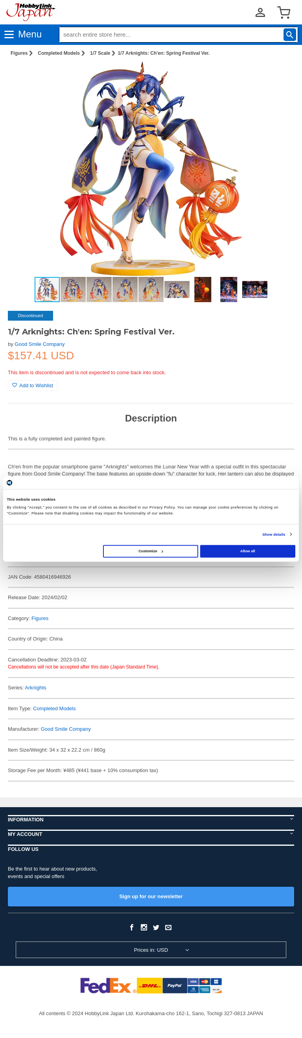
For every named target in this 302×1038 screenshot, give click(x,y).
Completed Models (59, 53)
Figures (19, 53)
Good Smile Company (39, 344)
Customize (150, 551)
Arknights (35, 688)
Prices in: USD (151, 950)
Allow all (247, 551)
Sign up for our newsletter (150, 896)
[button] (280, 75)
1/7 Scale (100, 53)
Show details (273, 535)
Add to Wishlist (32, 385)
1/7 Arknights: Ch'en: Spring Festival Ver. (164, 53)
